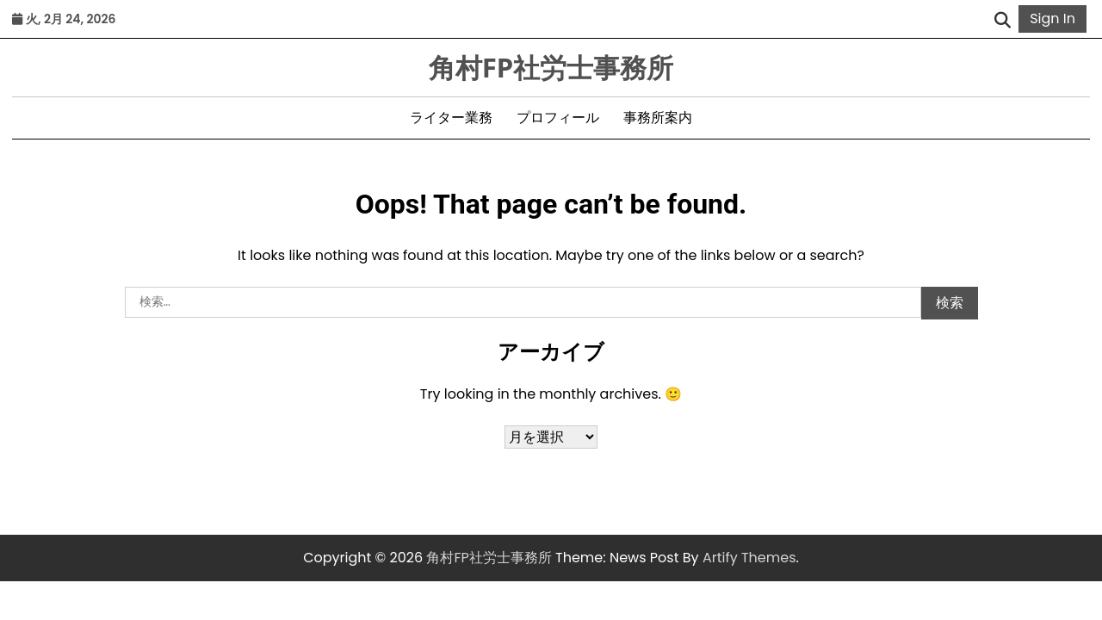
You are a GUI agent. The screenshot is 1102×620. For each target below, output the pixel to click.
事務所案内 (657, 117)
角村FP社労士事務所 (551, 67)
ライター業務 (451, 117)
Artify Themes (749, 557)
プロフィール (558, 117)
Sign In (1052, 18)
